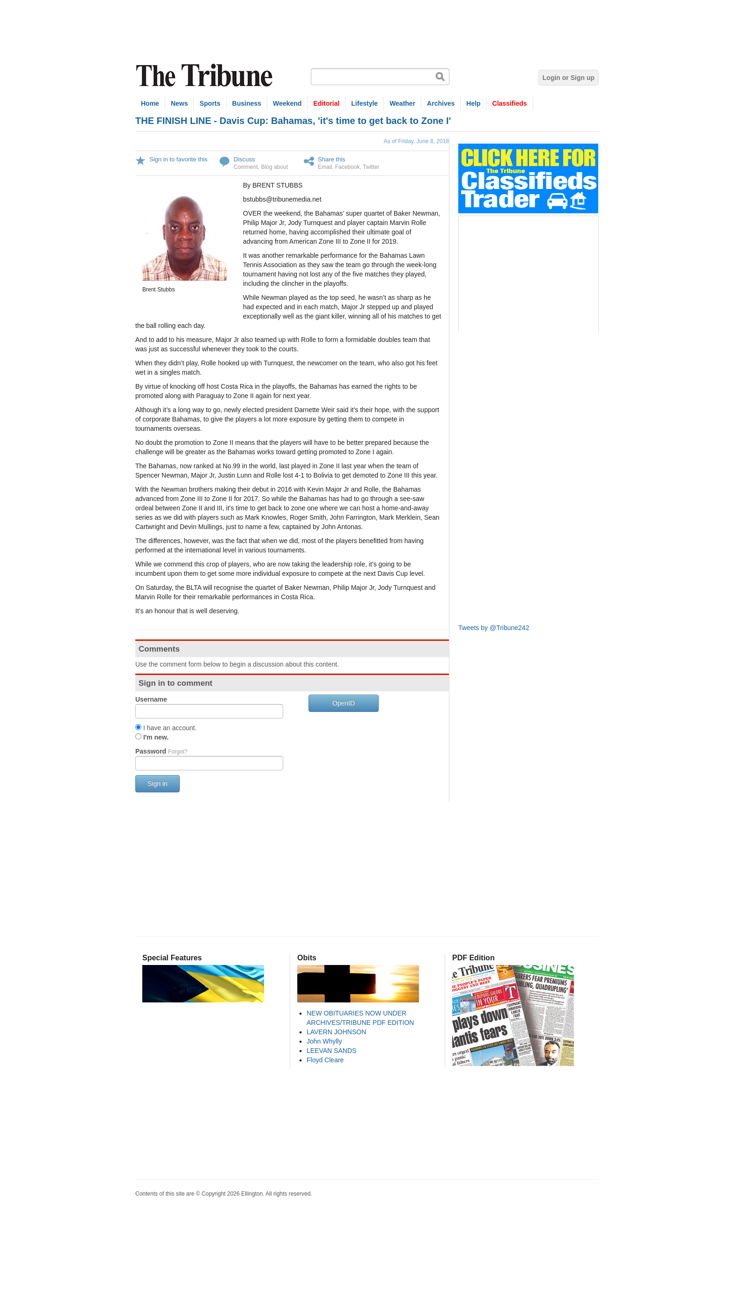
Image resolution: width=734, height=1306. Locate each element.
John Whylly (324, 1041)
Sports (209, 103)
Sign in (157, 783)
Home (150, 103)
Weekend (287, 103)
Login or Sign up (569, 77)
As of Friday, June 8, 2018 (416, 141)
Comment (246, 167)
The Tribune (205, 75)
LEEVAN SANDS (331, 1050)
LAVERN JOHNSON (336, 1032)
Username (151, 699)
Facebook (347, 167)
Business (246, 103)
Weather (402, 103)
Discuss (244, 159)
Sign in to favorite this (178, 159)
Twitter (371, 167)
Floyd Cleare (325, 1060)
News (179, 103)
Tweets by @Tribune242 (493, 627)
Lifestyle (364, 103)
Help (473, 103)
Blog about (274, 167)
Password (161, 751)
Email (325, 167)
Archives (441, 103)
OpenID (343, 703)
